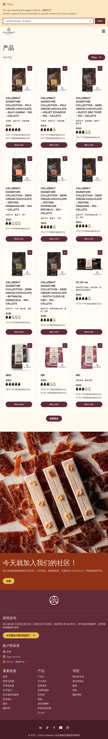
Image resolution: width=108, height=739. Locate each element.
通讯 (5, 703)
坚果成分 (42, 685)
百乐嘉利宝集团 (11, 694)
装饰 (40, 699)
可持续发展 (8, 685)
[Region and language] (48, 21)
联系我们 (7, 699)
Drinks (41, 712)
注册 (8, 581)
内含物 (41, 694)
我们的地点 (78, 681)
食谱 (5, 676)
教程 (75, 685)
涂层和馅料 (43, 690)
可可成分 (42, 681)
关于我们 (7, 690)
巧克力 (41, 676)
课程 (75, 690)
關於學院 (77, 694)
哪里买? (7, 708)
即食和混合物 (44, 708)
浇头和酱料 (43, 703)
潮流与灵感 (8, 681)
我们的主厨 (78, 676)
